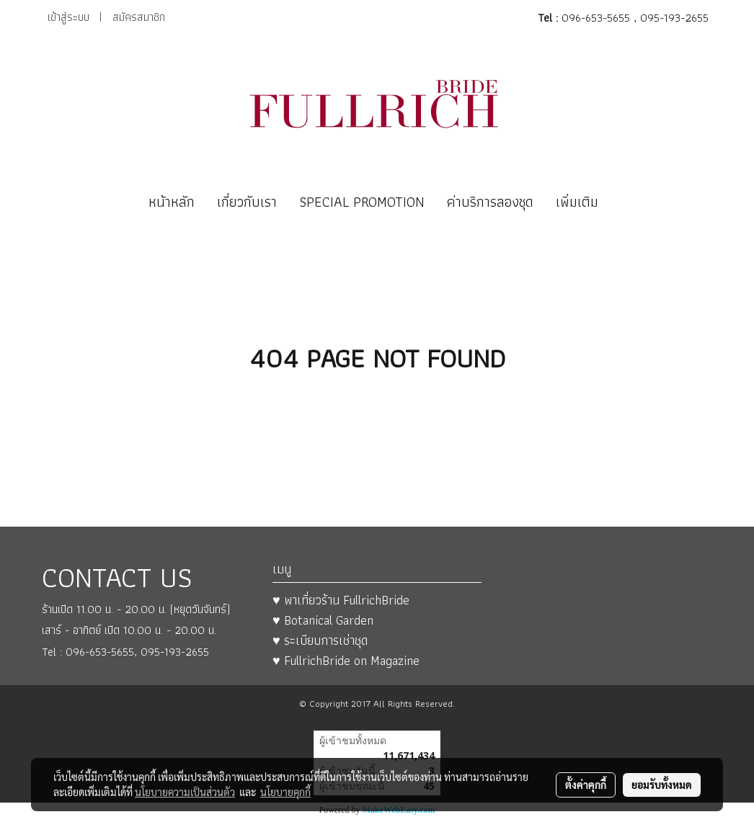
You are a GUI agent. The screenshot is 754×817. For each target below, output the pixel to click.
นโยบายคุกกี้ (285, 791)
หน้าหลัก (171, 201)
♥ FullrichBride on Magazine (346, 660)
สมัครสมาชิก (138, 17)
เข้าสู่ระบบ (68, 17)
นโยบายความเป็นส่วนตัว (185, 791)
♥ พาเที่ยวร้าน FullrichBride (340, 599)
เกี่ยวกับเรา (247, 201)
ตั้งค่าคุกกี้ (585, 784)
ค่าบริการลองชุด (490, 201)
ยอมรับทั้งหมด (661, 784)
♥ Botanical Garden (322, 620)
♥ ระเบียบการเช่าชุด (320, 640)
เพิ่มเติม (577, 201)
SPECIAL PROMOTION (362, 201)
